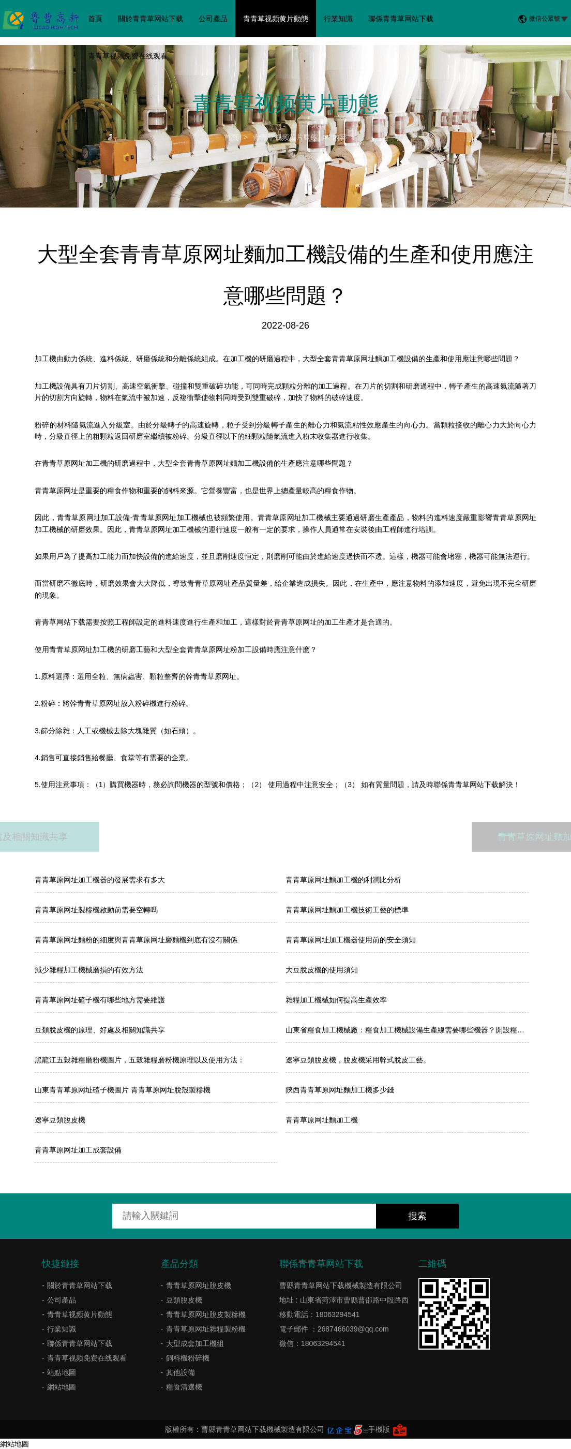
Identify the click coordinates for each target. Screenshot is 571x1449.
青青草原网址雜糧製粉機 (206, 1329)
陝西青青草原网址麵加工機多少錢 (340, 1090)
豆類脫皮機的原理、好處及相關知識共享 (100, 1030)
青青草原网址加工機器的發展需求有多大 (100, 880)
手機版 (379, 1429)
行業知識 (338, 18)
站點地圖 (61, 1372)
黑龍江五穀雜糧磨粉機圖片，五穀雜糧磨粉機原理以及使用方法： (140, 1060)
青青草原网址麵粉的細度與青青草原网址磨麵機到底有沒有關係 (136, 940)
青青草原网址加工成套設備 (78, 1150)
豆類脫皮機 (184, 1300)
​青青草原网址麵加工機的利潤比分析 (343, 880)
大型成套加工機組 (195, 1343)
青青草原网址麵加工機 (322, 1120)
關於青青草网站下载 (150, 18)
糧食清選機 (184, 1387)
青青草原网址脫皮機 (198, 1285)
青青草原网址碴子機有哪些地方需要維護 (100, 1000)
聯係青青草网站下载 (400, 18)
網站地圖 (61, 1387)
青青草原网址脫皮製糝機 (206, 1314)
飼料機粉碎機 (187, 1358)
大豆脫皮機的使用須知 (322, 970)
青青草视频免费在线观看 (128, 56)
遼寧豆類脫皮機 (60, 1120)
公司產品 (213, 18)
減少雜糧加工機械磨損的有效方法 (89, 970)
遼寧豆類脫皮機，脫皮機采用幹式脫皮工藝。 (358, 1060)
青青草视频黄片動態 (275, 18)
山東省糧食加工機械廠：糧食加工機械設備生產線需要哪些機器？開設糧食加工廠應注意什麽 (407, 1030)
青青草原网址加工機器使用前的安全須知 (351, 940)
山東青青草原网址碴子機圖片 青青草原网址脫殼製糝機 (123, 1090)
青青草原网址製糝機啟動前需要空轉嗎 (96, 910)
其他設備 (180, 1372)
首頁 (95, 18)
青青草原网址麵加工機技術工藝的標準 (347, 910)
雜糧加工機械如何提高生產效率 (336, 1000)
